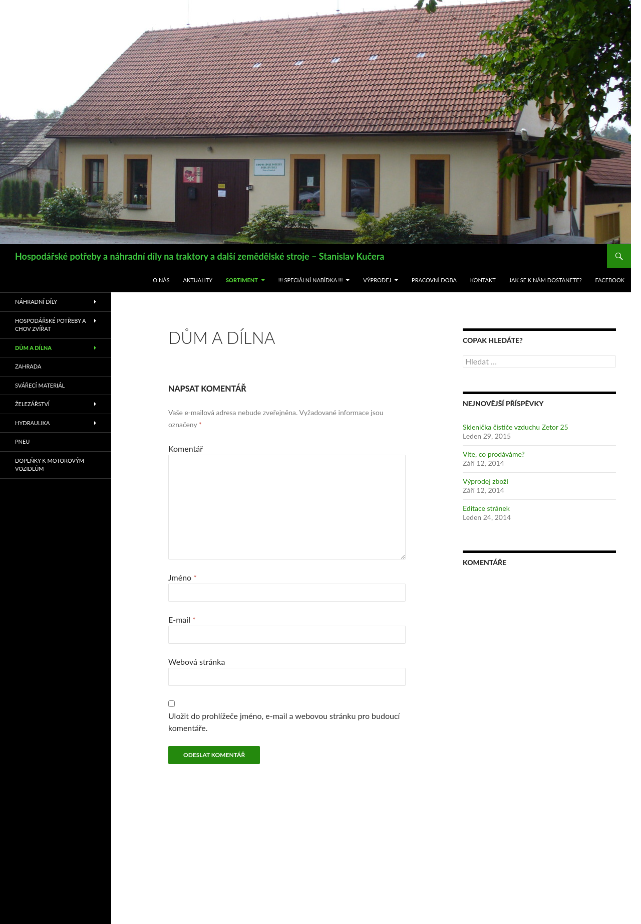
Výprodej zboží (485, 481)
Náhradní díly (36, 301)
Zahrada (28, 366)
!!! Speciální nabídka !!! (310, 280)
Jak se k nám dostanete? (545, 280)
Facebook (609, 280)
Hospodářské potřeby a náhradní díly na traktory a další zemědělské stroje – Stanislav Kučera (199, 256)
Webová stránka (196, 661)
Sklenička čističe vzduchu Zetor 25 (515, 427)
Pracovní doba (434, 280)
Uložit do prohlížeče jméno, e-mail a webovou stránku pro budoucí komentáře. (284, 721)
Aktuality (198, 280)
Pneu (22, 441)
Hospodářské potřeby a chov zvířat (50, 324)
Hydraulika (32, 423)
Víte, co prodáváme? (494, 454)
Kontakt (483, 280)
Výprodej (377, 280)
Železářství (32, 404)
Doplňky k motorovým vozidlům (49, 464)
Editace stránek (486, 508)
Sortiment (242, 280)
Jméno (182, 577)
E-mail (182, 619)
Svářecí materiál (40, 385)
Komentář (185, 448)
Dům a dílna (33, 347)
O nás (161, 280)
